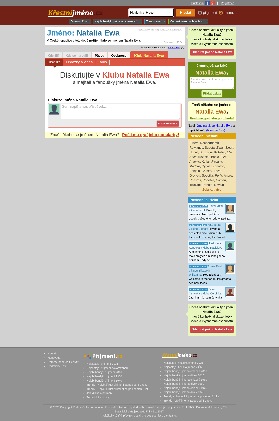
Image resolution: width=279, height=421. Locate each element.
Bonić (215, 157)
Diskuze (55, 62)
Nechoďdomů (209, 143)
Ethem (193, 143)
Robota (207, 185)
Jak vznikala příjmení (99, 393)
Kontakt (52, 353)
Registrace (227, 3)
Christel (207, 171)
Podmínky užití (57, 366)
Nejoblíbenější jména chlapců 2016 (185, 371)
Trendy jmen (155, 21)
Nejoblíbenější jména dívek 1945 (184, 392)
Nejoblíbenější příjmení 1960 (104, 376)
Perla (218, 175)
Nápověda (54, 357)
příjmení (210, 13)
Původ (99, 55)
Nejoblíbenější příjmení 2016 (104, 372)
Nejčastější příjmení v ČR (102, 363)
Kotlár (206, 161)
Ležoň (218, 171)
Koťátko (219, 152)
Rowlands (196, 147)
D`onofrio (217, 166)
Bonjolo (194, 171)
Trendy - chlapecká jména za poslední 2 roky (191, 396)
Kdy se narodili (77, 55)
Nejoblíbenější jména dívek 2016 (184, 375)
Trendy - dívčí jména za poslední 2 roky (188, 400)
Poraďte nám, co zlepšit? (63, 362)
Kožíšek (203, 157)
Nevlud (219, 185)
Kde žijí (53, 55)
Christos (195, 180)
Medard (194, 166)
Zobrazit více (211, 189)
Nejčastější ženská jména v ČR (183, 367)
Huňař (193, 152)
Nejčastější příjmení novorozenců (107, 368)
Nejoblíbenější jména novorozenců (118, 21)
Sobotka (207, 175)
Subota (210, 147)
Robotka (208, 180)
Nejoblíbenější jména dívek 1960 (184, 383)
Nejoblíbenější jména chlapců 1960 (185, 379)
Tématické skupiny (97, 397)
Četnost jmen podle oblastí (188, 21)
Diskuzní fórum (80, 21)
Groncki (194, 175)
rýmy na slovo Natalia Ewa (214, 125)
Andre (228, 175)
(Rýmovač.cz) (215, 130)
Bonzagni (206, 152)
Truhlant (195, 185)
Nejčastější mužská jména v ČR (183, 362)
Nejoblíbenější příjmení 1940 (104, 380)
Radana (216, 161)
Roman (221, 180)
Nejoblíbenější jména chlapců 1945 (185, 388)
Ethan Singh (224, 147)
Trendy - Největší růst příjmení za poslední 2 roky (116, 384)
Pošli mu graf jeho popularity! (150, 134)
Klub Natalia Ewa (149, 56)
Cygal (206, 166)
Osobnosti (119, 55)
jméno (229, 13)
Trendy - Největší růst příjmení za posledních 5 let (117, 389)
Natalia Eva (174, 47)
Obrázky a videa (80, 62)
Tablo (103, 62)
